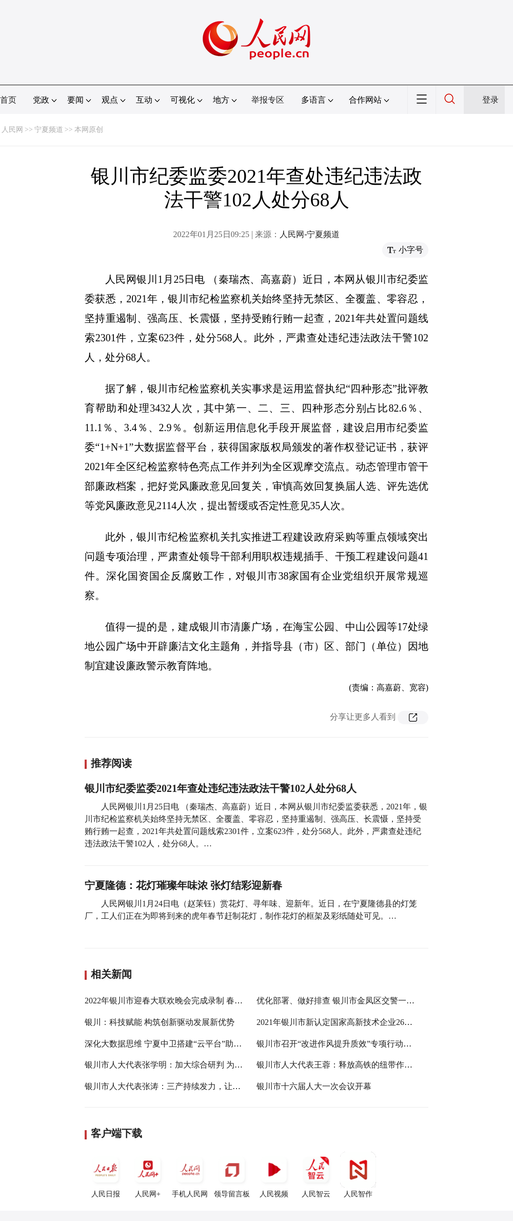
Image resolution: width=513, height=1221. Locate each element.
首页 (8, 99)
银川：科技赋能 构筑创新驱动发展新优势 (159, 1022)
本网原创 (88, 129)
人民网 (12, 129)
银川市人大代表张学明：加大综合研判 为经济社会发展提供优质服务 (209, 1064)
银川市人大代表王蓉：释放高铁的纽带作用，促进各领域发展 (367, 1064)
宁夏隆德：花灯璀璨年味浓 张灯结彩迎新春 (183, 885)
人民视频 (274, 1175)
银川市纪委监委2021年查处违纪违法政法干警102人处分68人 (221, 788)
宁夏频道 (48, 129)
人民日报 (106, 1175)
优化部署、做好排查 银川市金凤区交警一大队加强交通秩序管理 (372, 1000)
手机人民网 (190, 1175)
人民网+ (148, 1175)
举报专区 (267, 99)
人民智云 (316, 1175)
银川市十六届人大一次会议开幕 (313, 1086)
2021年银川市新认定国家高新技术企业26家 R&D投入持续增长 (369, 1022)
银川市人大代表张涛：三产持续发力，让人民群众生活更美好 (195, 1086)
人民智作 (358, 1175)
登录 (490, 99)
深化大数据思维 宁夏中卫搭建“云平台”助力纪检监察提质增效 (196, 1043)
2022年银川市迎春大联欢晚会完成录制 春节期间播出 (180, 1000)
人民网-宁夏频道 (310, 234)
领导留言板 (232, 1175)
